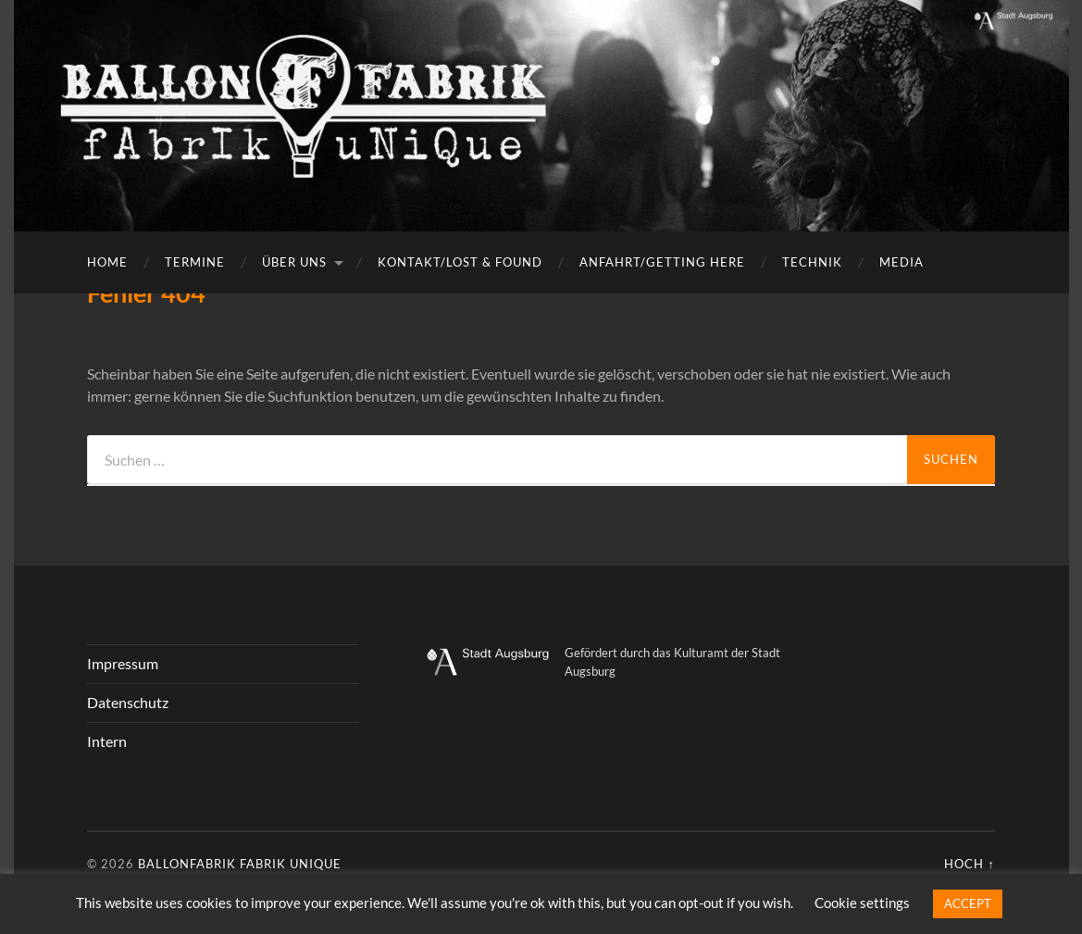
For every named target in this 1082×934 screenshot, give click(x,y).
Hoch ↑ (969, 863)
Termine (195, 262)
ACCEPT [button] (967, 903)
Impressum (122, 663)
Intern (107, 741)
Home (107, 262)
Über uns (294, 262)
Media (901, 262)
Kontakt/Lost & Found (460, 262)
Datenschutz (127, 702)
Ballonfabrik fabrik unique (240, 863)
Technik (812, 262)
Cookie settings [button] (862, 902)
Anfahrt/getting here (662, 262)
